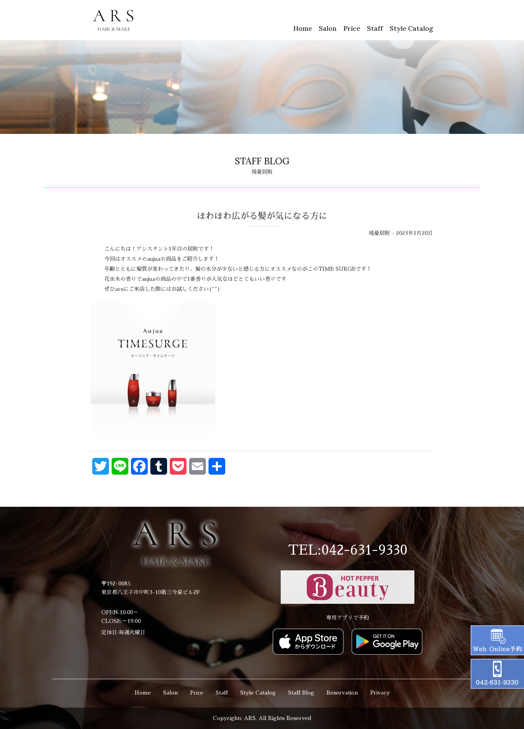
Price (351, 28)
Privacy (380, 693)
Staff (375, 28)
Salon (328, 28)
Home (302, 28)
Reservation (342, 693)
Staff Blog (301, 693)
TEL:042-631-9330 (347, 550)
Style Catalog (411, 28)
